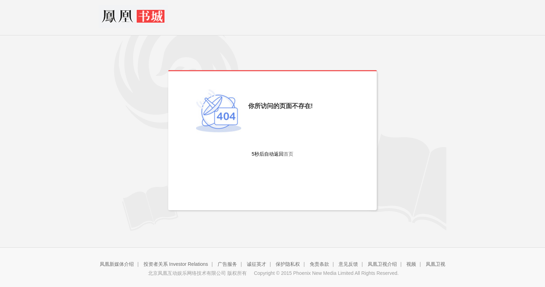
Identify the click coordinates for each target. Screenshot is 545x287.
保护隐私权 (288, 264)
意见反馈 (348, 264)
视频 (411, 264)
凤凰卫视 (435, 264)
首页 (288, 154)
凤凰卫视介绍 (382, 264)
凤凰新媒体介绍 (117, 264)
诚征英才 (256, 264)
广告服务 (227, 264)
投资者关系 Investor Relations (176, 264)
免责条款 (319, 264)
